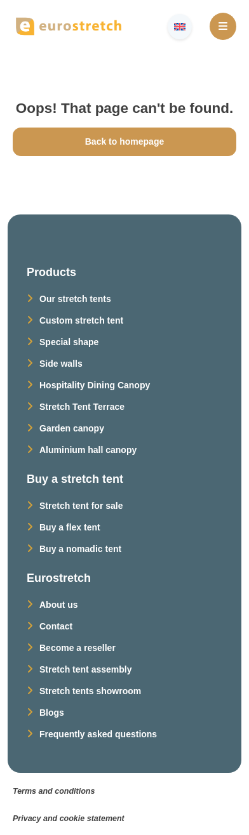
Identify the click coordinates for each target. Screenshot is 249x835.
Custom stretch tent (81, 320)
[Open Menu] (223, 26)
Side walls (61, 363)
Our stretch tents (75, 299)
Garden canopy (71, 428)
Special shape (68, 342)
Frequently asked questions (98, 734)
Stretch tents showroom (90, 691)
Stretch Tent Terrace (81, 407)
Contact (55, 626)
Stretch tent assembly (85, 669)
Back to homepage (124, 141)
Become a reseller (77, 648)
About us (58, 605)
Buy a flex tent (69, 527)
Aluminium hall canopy (88, 450)
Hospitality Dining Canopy (94, 385)
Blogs (51, 712)
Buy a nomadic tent (80, 549)
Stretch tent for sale (81, 506)
